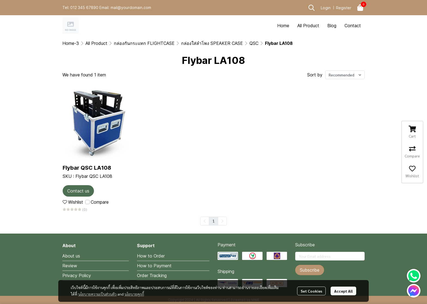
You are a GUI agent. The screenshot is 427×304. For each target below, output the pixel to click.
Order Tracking (152, 275)
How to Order (151, 256)
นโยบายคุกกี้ (134, 293)
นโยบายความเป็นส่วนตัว (97, 293)
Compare (100, 202)
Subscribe (309, 270)
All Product (96, 43)
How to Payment (154, 265)
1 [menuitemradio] (213, 220)
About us (71, 256)
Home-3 (70, 43)
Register (343, 7)
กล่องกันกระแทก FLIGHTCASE (144, 43)
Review (69, 265)
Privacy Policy (76, 275)
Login (326, 7)
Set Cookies (311, 291)
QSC (253, 43)
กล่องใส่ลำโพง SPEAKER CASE (212, 43)
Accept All (343, 291)
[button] (311, 7)
